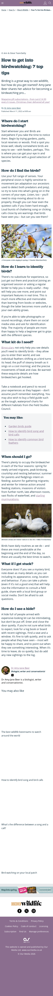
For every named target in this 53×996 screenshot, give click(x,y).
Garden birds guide (19, 426)
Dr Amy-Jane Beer (20, 668)
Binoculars (7, 347)
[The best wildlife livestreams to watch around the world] (26, 711)
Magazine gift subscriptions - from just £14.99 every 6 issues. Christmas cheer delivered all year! (25, 100)
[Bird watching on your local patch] (26, 852)
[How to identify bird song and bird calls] (26, 759)
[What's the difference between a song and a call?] (26, 803)
